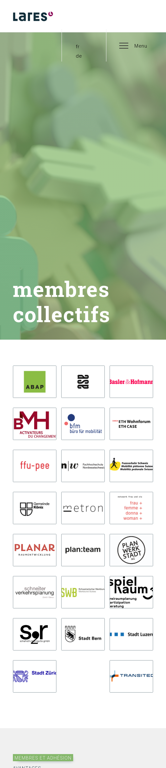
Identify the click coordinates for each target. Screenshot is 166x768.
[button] (133, 45)
